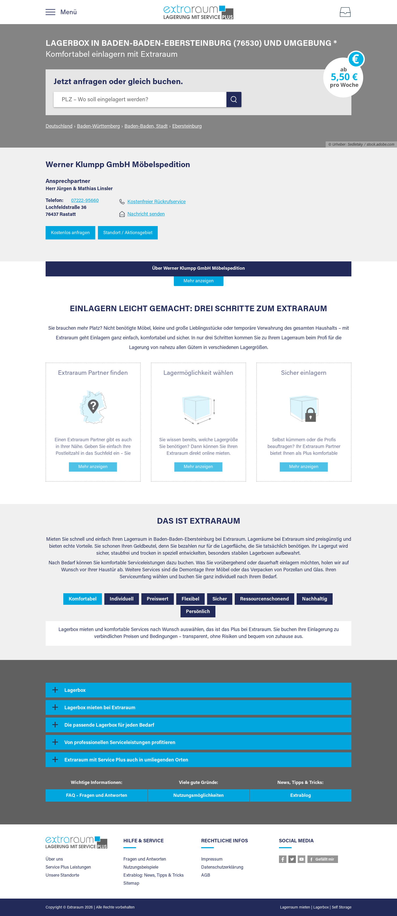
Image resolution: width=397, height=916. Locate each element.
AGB (205, 875)
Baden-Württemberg (98, 126)
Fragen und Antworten (144, 859)
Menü (68, 12)
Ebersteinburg (187, 126)
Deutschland (59, 126)
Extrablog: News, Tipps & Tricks (153, 875)
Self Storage (341, 908)
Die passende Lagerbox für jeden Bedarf (109, 725)
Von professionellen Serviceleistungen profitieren (119, 743)
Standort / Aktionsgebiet (127, 233)
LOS (233, 99)
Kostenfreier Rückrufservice (156, 202)
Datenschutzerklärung (222, 867)
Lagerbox (75, 690)
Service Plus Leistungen (68, 867)
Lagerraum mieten (295, 908)
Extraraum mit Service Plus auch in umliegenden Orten (126, 760)
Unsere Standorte (62, 875)
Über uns (54, 859)
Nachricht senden (146, 214)
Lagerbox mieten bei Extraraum (99, 708)
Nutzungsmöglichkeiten (198, 796)
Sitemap (131, 883)
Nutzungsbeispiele (140, 867)
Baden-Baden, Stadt (146, 126)
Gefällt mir (324, 860)
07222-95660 (85, 200)
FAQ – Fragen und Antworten (96, 796)
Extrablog (300, 796)
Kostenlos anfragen (70, 233)
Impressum (212, 859)
